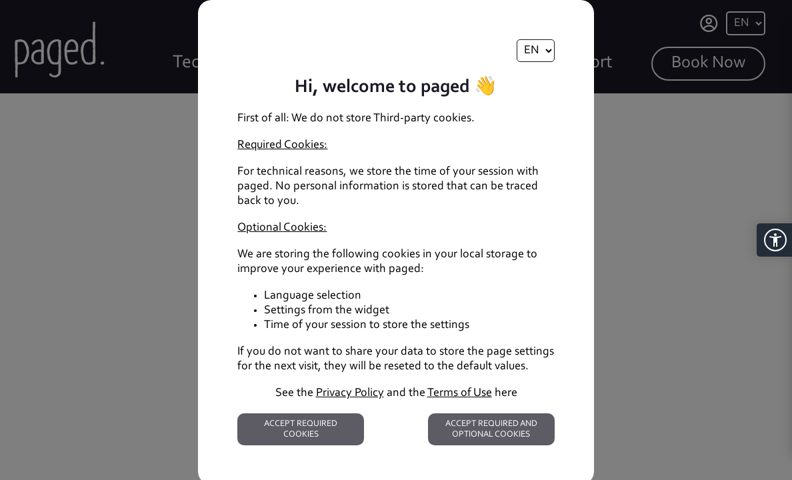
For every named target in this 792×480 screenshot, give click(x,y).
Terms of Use (459, 393)
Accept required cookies (300, 429)
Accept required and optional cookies (491, 429)
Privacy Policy (350, 393)
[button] (774, 240)
